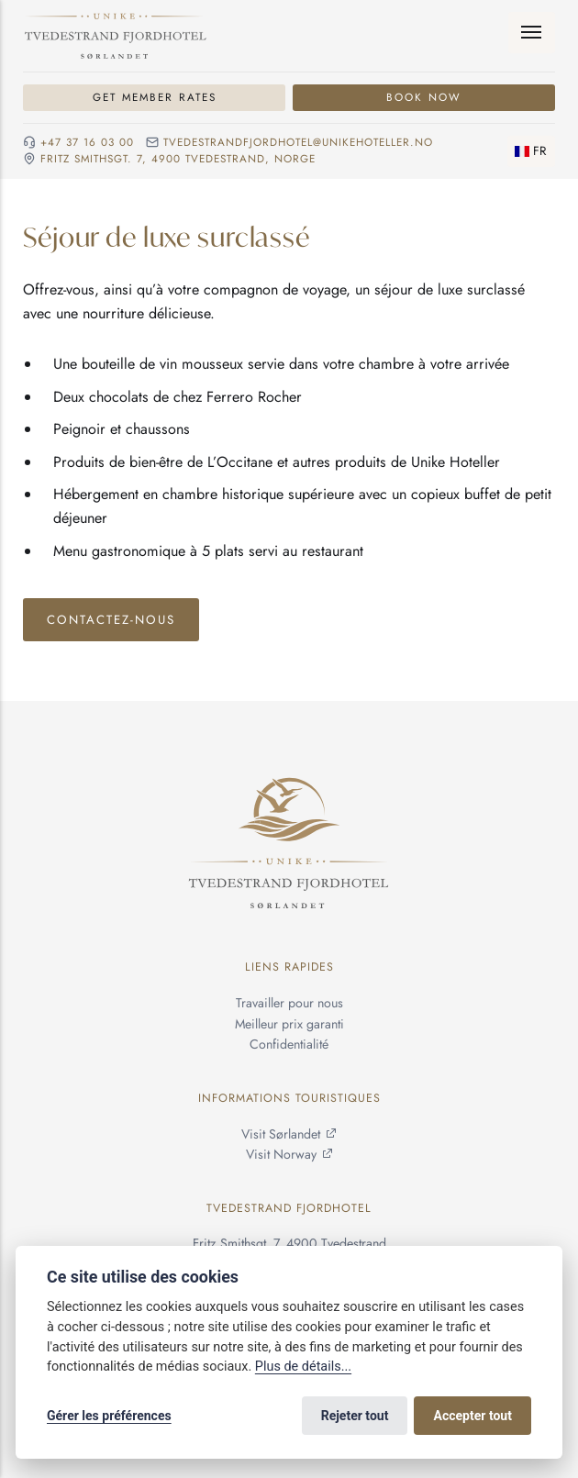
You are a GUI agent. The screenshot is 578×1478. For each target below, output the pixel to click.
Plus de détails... (303, 1366)
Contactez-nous (111, 619)
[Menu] (531, 32)
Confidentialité (289, 1044)
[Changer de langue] (530, 151)
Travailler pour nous (289, 1003)
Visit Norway (281, 1154)
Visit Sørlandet (280, 1134)
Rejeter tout (355, 1415)
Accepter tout (473, 1415)
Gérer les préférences (109, 1415)
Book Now (423, 97)
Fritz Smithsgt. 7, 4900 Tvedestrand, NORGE (178, 159)
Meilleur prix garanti (289, 1024)
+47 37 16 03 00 (87, 143)
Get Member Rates (155, 97)
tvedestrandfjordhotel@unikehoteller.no (298, 143)
